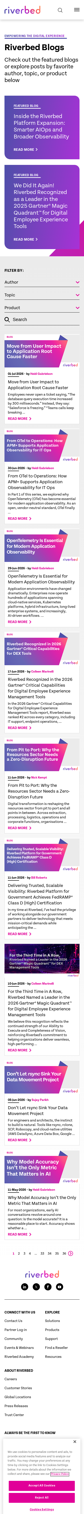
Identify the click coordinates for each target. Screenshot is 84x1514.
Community (13, 1339)
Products (52, 1330)
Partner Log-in (15, 1330)
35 (57, 1253)
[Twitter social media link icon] (36, 1286)
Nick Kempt (39, 777)
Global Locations (17, 1397)
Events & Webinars (19, 1348)
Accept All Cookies (41, 1496)
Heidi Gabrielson (41, 374)
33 (42, 1253)
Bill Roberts (39, 878)
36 (64, 1253)
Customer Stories (18, 1388)
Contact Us (13, 1321)
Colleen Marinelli (42, 671)
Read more (18, 419)
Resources (53, 1357)
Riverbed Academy (19, 1357)
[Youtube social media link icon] (59, 1286)
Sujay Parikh (40, 1100)
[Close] (75, 1452)
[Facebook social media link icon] (48, 1286)
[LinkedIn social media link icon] (24, 1286)
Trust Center (14, 1415)
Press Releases (16, 1406)
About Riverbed (18, 1371)
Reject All (42, 1508)
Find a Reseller (56, 1348)
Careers (10, 1379)
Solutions (52, 1321)
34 (50, 1253)
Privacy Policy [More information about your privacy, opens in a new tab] (60, 1484)
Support (51, 1339)
